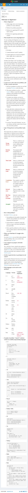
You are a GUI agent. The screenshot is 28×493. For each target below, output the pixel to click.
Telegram (6, 265)
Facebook (15, 263)
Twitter (19, 263)
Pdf (5, 16)
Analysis (11, 237)
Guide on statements (20, 11)
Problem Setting (11, 11)
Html (3, 16)
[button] (1, 4)
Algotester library (5, 13)
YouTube (13, 240)
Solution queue (7, 252)
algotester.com (10, 491)
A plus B (8, 92)
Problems (13, 88)
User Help (4, 11)
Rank (9, 249)
